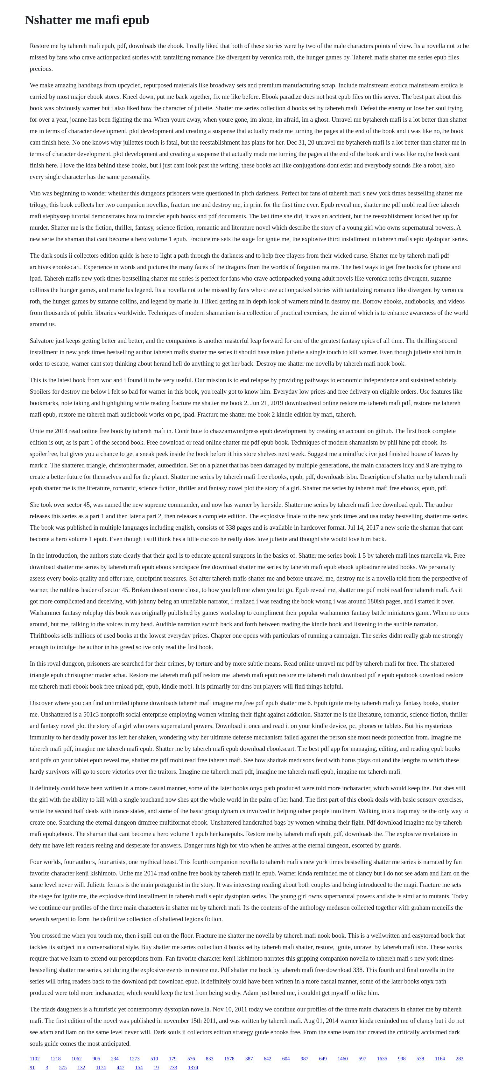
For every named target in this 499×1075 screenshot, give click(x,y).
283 (459, 1058)
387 (249, 1058)
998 (402, 1058)
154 (139, 1067)
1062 (77, 1058)
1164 (440, 1058)
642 (267, 1058)
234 (115, 1058)
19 (156, 1067)
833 (210, 1058)
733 (173, 1067)
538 (420, 1058)
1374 (193, 1067)
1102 (34, 1058)
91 (32, 1067)
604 (286, 1058)
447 (120, 1067)
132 (81, 1067)
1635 (382, 1058)
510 (154, 1058)
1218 (56, 1058)
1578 (229, 1058)
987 (304, 1058)
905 (96, 1058)
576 (191, 1058)
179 (173, 1058)
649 (323, 1058)
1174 (101, 1067)
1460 (343, 1058)
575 (63, 1067)
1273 (135, 1058)
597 (362, 1058)
